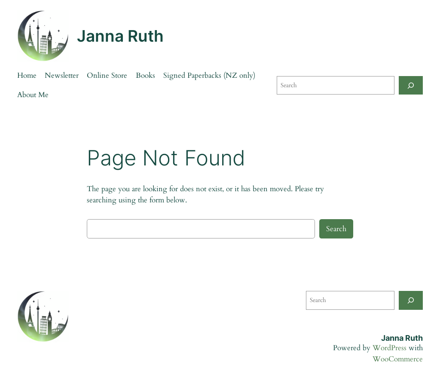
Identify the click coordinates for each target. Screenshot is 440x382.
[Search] (411, 85)
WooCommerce (398, 359)
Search (336, 229)
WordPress (389, 348)
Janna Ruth (120, 36)
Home (27, 75)
